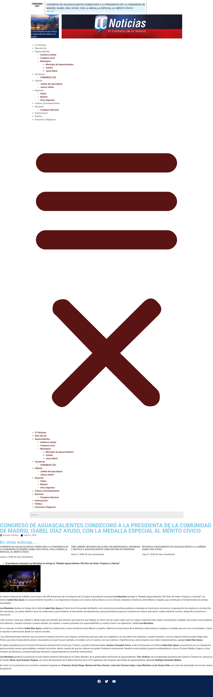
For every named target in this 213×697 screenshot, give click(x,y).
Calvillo (49, 67)
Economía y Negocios (45, 119)
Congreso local (47, 58)
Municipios (45, 61)
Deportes (39, 90)
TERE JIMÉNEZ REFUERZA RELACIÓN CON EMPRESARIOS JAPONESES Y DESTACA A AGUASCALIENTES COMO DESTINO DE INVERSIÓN (105, 548)
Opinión (38, 80)
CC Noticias (40, 45)
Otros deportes (47, 100)
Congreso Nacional (49, 110)
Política (38, 116)
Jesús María (52, 71)
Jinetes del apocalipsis (51, 84)
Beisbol (43, 97)
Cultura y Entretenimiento (47, 103)
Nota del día (40, 48)
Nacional (39, 106)
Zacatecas (40, 74)
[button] (106, 276)
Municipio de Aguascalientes (60, 64)
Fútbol (43, 93)
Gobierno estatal (48, 54)
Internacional (41, 113)
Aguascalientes (42, 51)
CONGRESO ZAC (48, 77)
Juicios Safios (47, 87)
